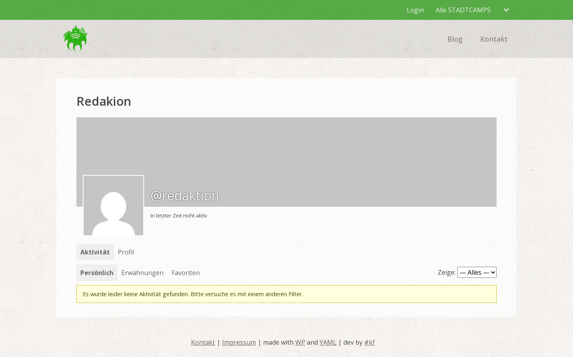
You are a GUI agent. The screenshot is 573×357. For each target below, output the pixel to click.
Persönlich (96, 272)
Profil (126, 252)
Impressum (239, 342)
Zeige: (447, 272)
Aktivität (95, 252)
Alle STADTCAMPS (463, 10)
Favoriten (186, 272)
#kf (369, 342)
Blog (455, 39)
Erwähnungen (142, 272)
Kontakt (494, 39)
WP (300, 342)
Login (415, 10)
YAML (328, 342)
